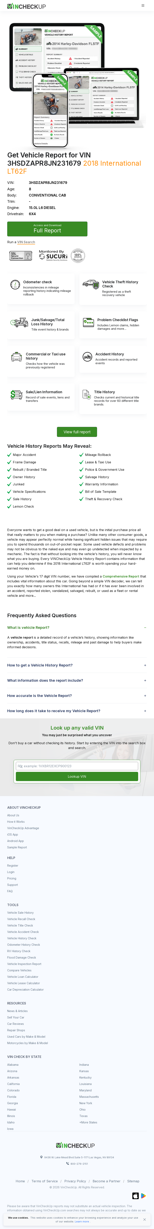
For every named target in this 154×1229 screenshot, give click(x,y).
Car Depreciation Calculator (25, 989)
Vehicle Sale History (20, 912)
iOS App (12, 834)
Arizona (12, 1071)
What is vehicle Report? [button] (28, 627)
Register (12, 865)
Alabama (12, 1064)
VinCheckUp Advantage (23, 828)
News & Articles (17, 1011)
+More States (88, 1122)
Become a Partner (107, 1181)
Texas (83, 1116)
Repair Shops (16, 1030)
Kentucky (85, 1077)
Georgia (12, 1103)
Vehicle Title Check (20, 925)
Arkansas (13, 1077)
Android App (15, 841)
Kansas (84, 1071)
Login (10, 872)
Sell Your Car (15, 1017)
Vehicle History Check (21, 938)
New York (85, 1103)
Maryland (85, 1090)
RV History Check (18, 951)
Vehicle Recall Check (21, 919)
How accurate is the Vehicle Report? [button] (39, 696)
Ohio (82, 1109)
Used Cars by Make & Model (26, 1036)
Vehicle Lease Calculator (23, 983)
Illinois (11, 1116)
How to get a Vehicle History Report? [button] (40, 665)
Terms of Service (44, 1181)
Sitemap (133, 1181)
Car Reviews (15, 1023)
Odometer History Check (23, 944)
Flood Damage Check (21, 957)
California (13, 1084)
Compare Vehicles (19, 970)
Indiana (84, 1064)
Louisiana (85, 1084)
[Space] (75, 1144)
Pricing (11, 878)
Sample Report (17, 847)
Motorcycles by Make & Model (27, 1043)
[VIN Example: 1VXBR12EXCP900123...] (77, 766)
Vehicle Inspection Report (24, 964)
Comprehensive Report (121, 576)
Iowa (10, 1128)
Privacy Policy (75, 1181)
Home (20, 1181)
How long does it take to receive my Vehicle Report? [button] (53, 711)
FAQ (10, 891)
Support (12, 884)
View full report (77, 431)
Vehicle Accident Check (23, 932)
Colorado (13, 1090)
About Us (13, 815)
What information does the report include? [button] (45, 680)
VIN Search (26, 242)
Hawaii (11, 1109)
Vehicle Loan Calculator (22, 976)
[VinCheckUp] (26, 5)
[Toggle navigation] (143, 5)
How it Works (16, 821)
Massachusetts (89, 1096)
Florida (11, 1096)
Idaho (11, 1122)
